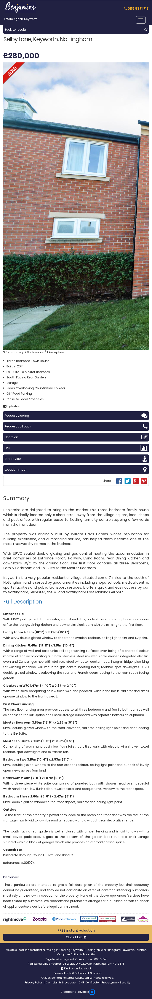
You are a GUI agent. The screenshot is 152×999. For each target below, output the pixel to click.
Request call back (76, 426)
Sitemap (95, 973)
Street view (76, 459)
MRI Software (78, 973)
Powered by (61, 973)
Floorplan (76, 437)
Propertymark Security (116, 982)
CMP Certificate (89, 982)
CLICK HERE (76, 937)
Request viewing (76, 416)
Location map (76, 470)
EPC (76, 448)
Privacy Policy (34, 982)
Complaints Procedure (60, 982)
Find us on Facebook (76, 968)
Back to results (76, 30)
